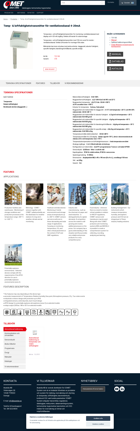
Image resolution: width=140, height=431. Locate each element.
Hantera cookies (98, 424)
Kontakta (111, 2)
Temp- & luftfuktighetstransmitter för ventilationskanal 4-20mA (42, 19)
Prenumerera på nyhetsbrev (93, 389)
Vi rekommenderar (74, 83)
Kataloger (8, 361)
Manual (113, 40)
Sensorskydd (10, 340)
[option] (21, 50)
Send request (50, 69)
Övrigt (7, 353)
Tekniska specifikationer (18, 83)
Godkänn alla (98, 418)
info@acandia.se (15, 401)
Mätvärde (21, 13)
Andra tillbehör (10, 344)
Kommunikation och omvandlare (12, 334)
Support (40, 13)
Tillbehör (55, 83)
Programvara (9, 348)
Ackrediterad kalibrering (14, 329)
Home (6, 19)
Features (40, 83)
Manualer (8, 357)
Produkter (8, 13)
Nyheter (30, 13)
